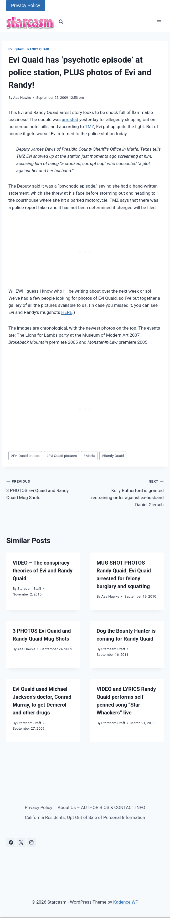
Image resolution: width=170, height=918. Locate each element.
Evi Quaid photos (25, 455)
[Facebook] (10, 842)
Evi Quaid (16, 49)
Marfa (89, 455)
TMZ (89, 126)
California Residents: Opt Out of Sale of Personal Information (85, 817)
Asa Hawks (22, 97)
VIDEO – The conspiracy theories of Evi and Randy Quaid (43, 571)
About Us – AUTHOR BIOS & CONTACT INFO (101, 807)
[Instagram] (31, 842)
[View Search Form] (61, 21)
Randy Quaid (38, 49)
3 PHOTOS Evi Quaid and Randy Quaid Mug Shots (43, 489)
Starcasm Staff (29, 588)
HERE (66, 312)
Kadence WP (125, 902)
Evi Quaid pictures (61, 455)
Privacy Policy (25, 5)
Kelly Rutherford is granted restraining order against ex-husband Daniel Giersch (127, 492)
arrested (70, 119)
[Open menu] (159, 22)
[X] (21, 842)
